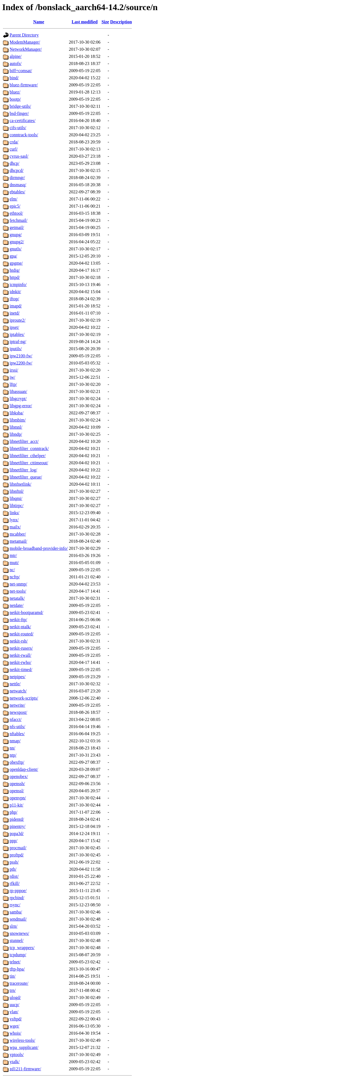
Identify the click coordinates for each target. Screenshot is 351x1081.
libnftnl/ (17, 491)
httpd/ (15, 277)
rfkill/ (14, 883)
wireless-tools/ (22, 1040)
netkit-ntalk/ (20, 626)
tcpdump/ (18, 954)
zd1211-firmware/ (25, 1068)
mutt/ (14, 562)
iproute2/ (18, 320)
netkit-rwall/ (20, 655)
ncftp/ (15, 577)
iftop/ (14, 298)
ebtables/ (17, 191)
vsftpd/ (16, 1019)
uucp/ (14, 1004)
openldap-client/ (24, 769)
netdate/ (17, 605)
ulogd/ (15, 997)
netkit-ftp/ (18, 619)
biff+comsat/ (21, 70)
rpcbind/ (17, 897)
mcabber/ (18, 534)
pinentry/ (18, 826)
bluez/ (15, 92)
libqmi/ (16, 498)
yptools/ (17, 1054)
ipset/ (14, 327)
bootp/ (15, 99)
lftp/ (13, 384)
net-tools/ (18, 591)
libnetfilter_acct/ (24, 441)
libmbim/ (18, 420)
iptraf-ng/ (18, 341)
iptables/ (17, 334)
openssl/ (17, 790)
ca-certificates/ (22, 120)
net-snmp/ (18, 584)
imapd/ (16, 306)
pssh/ (14, 862)
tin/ (12, 976)
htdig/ (15, 270)
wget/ (14, 1026)
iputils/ (16, 348)
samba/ (16, 912)
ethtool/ (16, 213)
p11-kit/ (16, 805)
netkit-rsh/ (19, 641)
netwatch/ (18, 691)
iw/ (12, 377)
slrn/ (13, 926)
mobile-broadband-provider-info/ (39, 548)
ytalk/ (14, 1061)
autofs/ (16, 63)
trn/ (13, 990)
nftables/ (17, 733)
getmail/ (17, 227)
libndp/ (16, 434)
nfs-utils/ (17, 726)
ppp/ (13, 840)
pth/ (13, 869)
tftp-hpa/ (17, 969)
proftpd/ (17, 855)
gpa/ (13, 256)
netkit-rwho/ (20, 662)
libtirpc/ (17, 505)
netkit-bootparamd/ (26, 612)
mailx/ (15, 527)
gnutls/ (16, 249)
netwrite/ (17, 705)
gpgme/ (16, 263)
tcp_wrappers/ (22, 947)
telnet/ (15, 962)
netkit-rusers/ (21, 648)
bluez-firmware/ (24, 85)
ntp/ (13, 755)
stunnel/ (17, 940)
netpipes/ (18, 676)
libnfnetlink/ (20, 484)
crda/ (14, 142)
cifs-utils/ (18, 127)
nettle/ (15, 683)
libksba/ (17, 413)
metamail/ (18, 541)
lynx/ (14, 519)
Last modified (85, 21)
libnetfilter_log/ (23, 470)
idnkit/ (15, 291)
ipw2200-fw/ (21, 363)
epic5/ (15, 206)
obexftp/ (17, 762)
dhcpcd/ (17, 170)
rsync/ (15, 904)
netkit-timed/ (21, 669)
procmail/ (18, 847)
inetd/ (14, 313)
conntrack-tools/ (24, 134)
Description (121, 21)
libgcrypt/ (18, 398)
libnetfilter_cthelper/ (28, 455)
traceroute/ (19, 983)
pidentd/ (17, 819)
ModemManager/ (25, 42)
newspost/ (18, 712)
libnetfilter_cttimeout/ (29, 462)
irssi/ (14, 370)
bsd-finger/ (19, 113)
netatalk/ (17, 598)
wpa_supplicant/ (24, 1047)
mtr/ (13, 555)
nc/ (12, 569)
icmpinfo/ (18, 284)
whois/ (15, 1033)
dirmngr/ (17, 177)
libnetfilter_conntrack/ (29, 448)
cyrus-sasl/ (19, 156)
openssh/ (17, 783)
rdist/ (14, 876)
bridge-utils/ (20, 106)
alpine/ (16, 56)
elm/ (13, 199)
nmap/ (15, 740)
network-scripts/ (24, 698)
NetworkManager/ (26, 49)
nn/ (12, 748)
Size (105, 21)
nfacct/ (16, 719)
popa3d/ (17, 833)
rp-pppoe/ (18, 890)
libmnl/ (16, 427)
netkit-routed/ (21, 634)
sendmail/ (18, 919)
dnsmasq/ (18, 184)
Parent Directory (24, 35)
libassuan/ (18, 391)
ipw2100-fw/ (21, 355)
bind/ (14, 77)
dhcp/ (14, 163)
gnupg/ (16, 234)
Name (38, 21)
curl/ (14, 149)
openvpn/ (18, 798)
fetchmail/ (18, 220)
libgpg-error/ (21, 405)
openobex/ (19, 776)
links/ (14, 512)
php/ (13, 812)
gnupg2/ (17, 241)
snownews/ (19, 933)
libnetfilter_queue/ (26, 477)
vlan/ (14, 1011)
